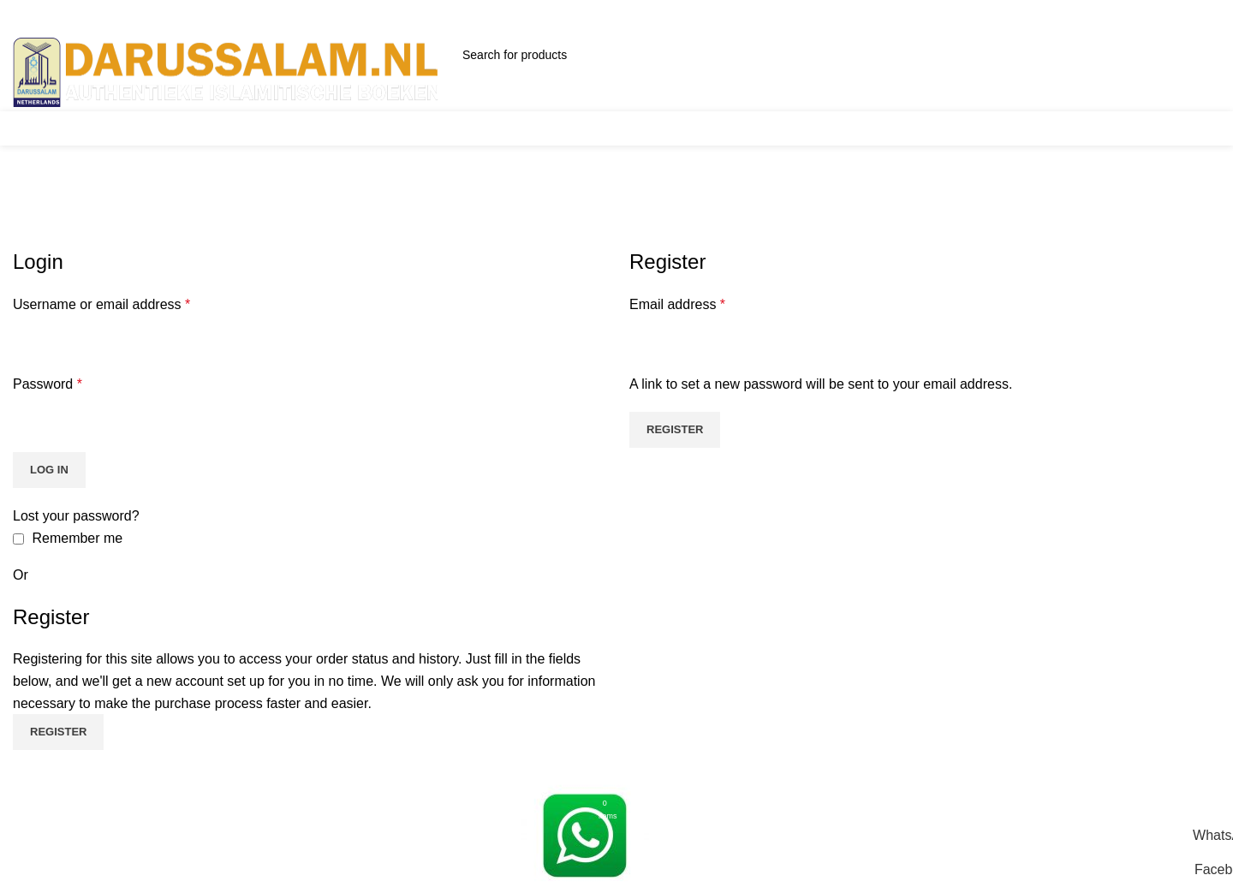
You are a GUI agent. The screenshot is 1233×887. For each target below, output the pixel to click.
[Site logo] (227, 71)
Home (27, 237)
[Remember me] (18, 539)
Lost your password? (76, 516)
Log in (49, 469)
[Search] (580, 55)
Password (47, 384)
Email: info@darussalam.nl (435, 27)
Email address (677, 304)
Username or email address (101, 304)
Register (674, 429)
